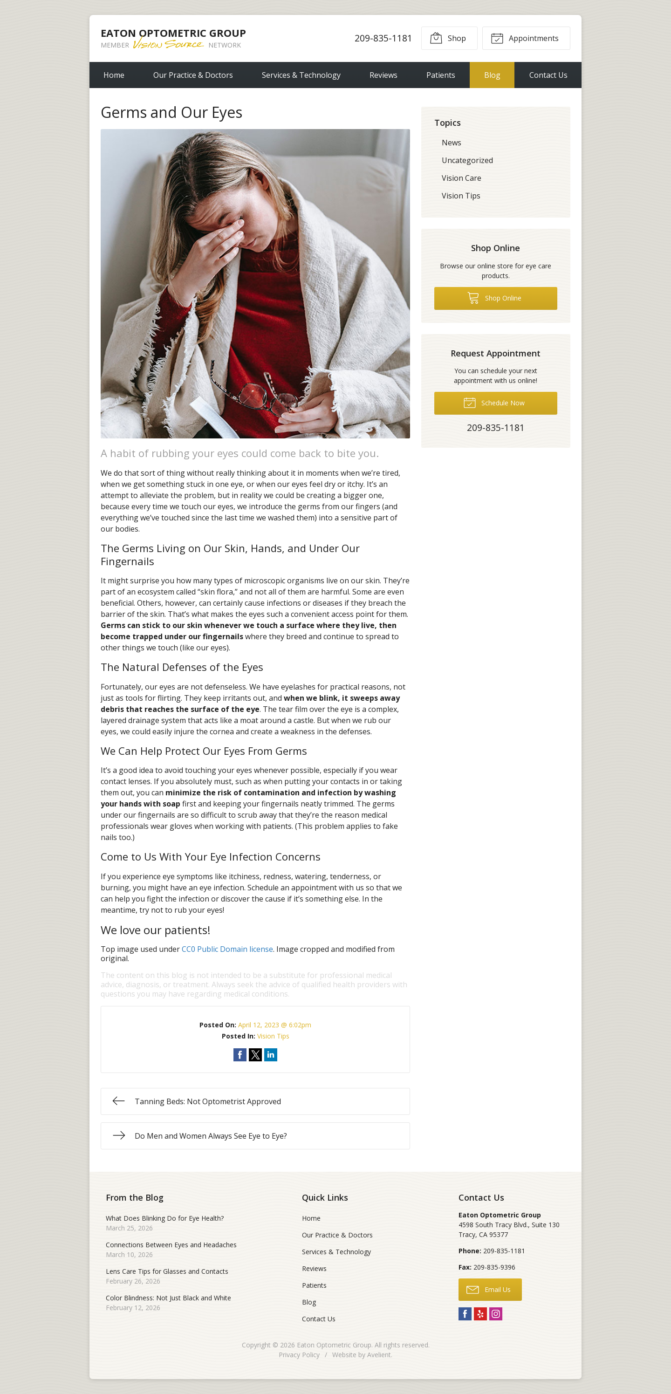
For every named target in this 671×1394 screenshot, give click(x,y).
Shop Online (494, 297)
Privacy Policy (299, 1354)
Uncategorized (467, 160)
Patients (440, 75)
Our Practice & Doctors (193, 75)
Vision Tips (273, 1036)
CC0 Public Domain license (227, 949)
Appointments (525, 37)
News (451, 142)
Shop (448, 37)
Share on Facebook (239, 1054)
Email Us (488, 1289)
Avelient (379, 1354)
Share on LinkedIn (270, 1054)
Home (113, 75)
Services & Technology (301, 75)
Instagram (495, 1313)
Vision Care (461, 178)
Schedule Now (494, 402)
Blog (492, 75)
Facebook (465, 1313)
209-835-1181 (383, 38)
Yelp (480, 1313)
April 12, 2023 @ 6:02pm (274, 1024)
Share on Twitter (255, 1054)
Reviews (383, 75)
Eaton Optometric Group (334, 1344)
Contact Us (548, 75)
